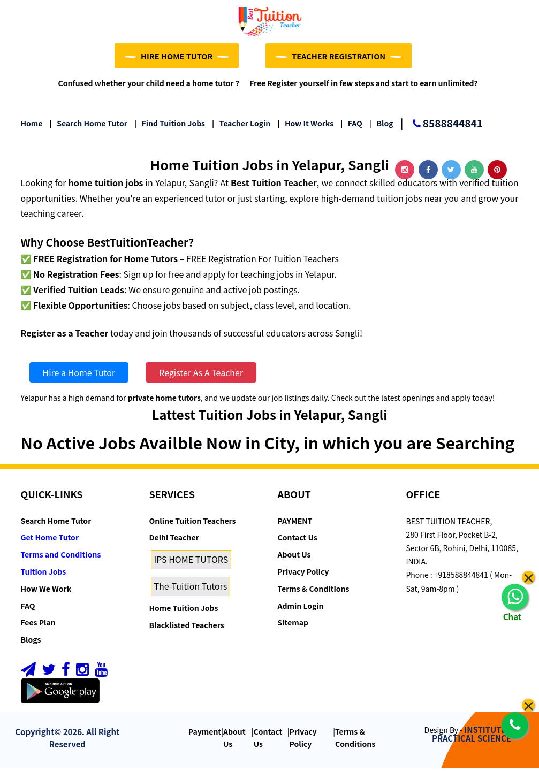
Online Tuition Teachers (192, 522)
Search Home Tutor (88, 125)
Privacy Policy (303, 574)
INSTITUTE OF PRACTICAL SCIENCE (475, 736)
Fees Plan (38, 625)
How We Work (46, 591)
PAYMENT (295, 522)
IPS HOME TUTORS (191, 561)
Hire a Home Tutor (79, 375)
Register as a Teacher (65, 335)
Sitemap (293, 625)
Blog (381, 125)
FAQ (351, 125)
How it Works (305, 125)
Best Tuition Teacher (274, 185)
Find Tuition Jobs (169, 125)
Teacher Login (241, 125)
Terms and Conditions (61, 557)
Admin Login (301, 607)
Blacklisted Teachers (186, 627)
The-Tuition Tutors (190, 588)
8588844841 (441, 126)
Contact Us (297, 540)
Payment (205, 733)
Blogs (31, 642)
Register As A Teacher (201, 375)
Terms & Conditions (314, 591)
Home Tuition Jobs (183, 610)
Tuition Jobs (43, 574)
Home (32, 125)
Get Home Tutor (50, 540)
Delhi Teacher (174, 540)
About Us (294, 557)
